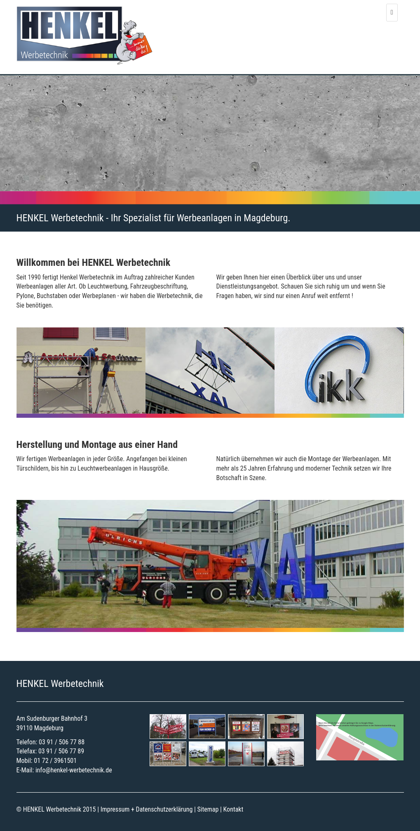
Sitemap (208, 809)
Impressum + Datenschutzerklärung (147, 809)
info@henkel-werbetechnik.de (73, 770)
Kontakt (233, 809)
